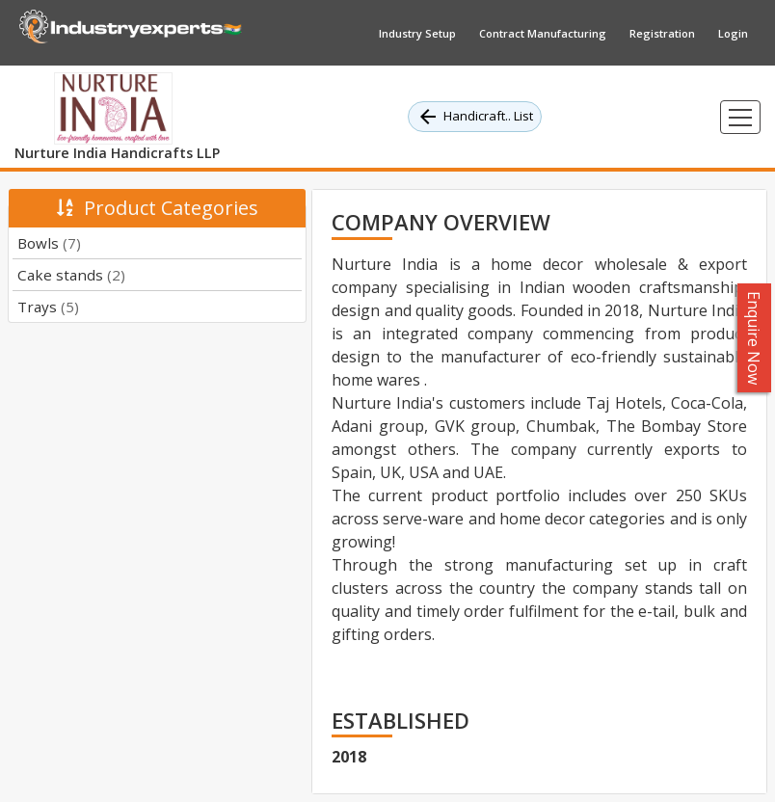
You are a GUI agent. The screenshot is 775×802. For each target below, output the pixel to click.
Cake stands (71, 274)
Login (733, 33)
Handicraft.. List (474, 116)
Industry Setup (417, 33)
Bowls (49, 243)
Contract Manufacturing (542, 33)
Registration (662, 33)
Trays (48, 306)
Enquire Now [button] (754, 338)
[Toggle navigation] (740, 117)
